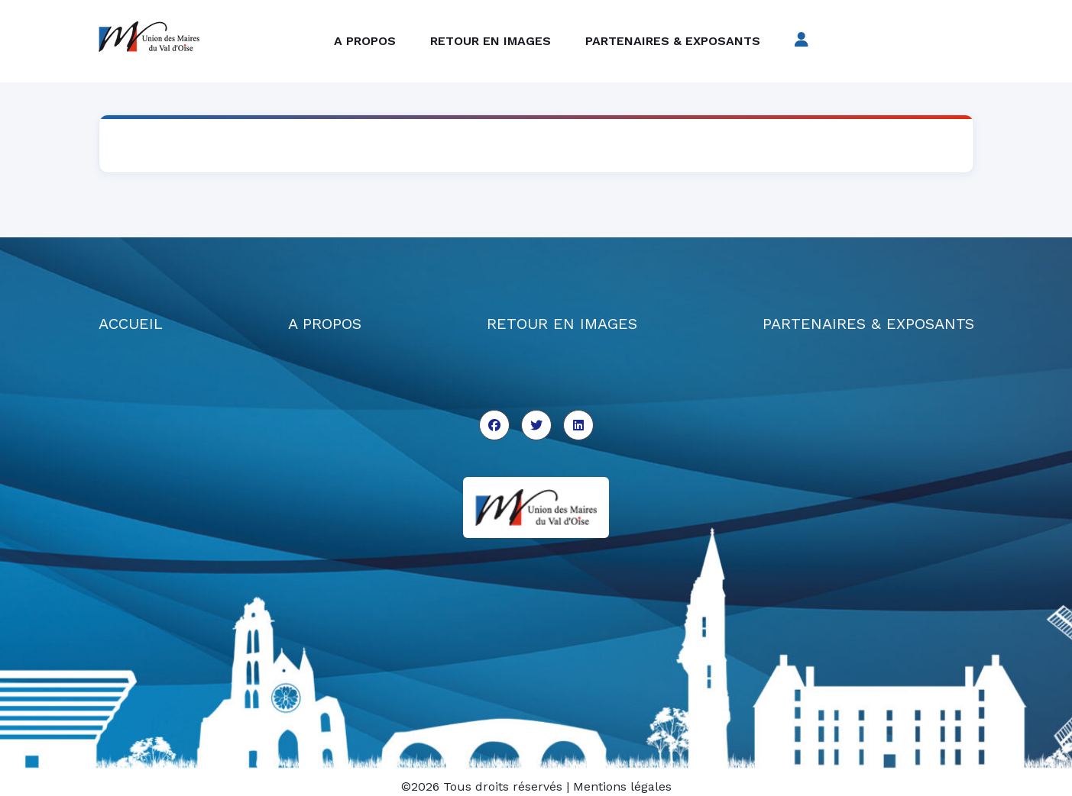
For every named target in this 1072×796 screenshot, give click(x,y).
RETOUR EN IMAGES (562, 323)
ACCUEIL (131, 323)
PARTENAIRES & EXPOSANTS (868, 323)
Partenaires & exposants (672, 41)
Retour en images (490, 41)
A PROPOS (324, 323)
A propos (365, 41)
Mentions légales (622, 786)
